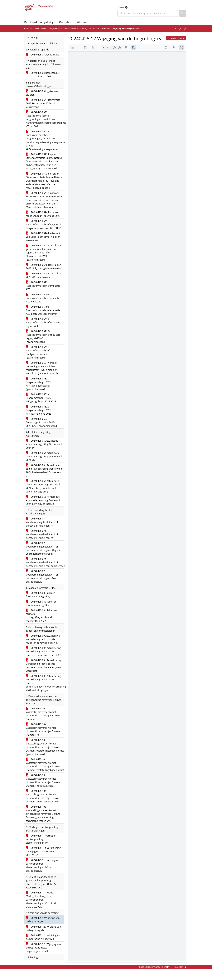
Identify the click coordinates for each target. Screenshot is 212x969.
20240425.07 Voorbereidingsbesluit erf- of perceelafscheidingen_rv (42, 522)
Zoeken (121, 7)
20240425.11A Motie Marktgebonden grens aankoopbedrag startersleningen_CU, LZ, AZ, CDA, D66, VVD (41, 899)
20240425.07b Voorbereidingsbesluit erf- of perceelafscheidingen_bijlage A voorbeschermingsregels (43, 548)
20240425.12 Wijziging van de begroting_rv (43, 919)
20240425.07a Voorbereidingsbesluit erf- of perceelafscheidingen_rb (42, 534)
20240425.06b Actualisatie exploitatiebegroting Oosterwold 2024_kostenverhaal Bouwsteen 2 (44, 470)
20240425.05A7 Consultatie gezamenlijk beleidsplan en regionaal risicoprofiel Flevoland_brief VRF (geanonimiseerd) (43, 252)
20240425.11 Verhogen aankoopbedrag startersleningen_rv (41, 839)
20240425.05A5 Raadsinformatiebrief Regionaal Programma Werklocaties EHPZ (43, 224)
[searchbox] (147, 13)
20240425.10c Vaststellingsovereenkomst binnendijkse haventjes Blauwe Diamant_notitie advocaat (43, 780)
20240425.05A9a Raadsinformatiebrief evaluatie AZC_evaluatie (43, 298)
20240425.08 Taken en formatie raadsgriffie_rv (40, 594)
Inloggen (180, 966)
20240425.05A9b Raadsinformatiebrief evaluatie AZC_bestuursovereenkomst (43, 310)
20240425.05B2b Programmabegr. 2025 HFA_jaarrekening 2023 (38, 410)
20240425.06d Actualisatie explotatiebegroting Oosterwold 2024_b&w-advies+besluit (43, 500)
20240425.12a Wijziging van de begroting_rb (43, 928)
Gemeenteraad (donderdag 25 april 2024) (81, 28)
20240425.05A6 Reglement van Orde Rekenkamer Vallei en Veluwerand (43, 237)
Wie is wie (82, 22)
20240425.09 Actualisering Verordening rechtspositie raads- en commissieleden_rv (43, 639)
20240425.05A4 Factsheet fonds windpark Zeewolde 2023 (43, 214)
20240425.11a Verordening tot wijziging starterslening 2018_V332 (43, 851)
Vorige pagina (175, 38)
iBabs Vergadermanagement (153, 966)
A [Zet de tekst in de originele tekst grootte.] (175, 28)
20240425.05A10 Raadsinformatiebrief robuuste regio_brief (43, 322)
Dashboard (30, 22)
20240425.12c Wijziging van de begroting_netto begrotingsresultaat (43, 947)
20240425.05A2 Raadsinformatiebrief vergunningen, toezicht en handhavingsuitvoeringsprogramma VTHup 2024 (45, 119)
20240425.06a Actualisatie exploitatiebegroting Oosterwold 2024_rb (44, 456)
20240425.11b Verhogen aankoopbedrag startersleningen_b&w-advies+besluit (42, 865)
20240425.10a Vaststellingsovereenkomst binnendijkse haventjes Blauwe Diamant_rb (43, 729)
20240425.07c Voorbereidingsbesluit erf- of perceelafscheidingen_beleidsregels (45, 562)
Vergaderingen (48, 22)
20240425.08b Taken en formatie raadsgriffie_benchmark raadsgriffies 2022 (41, 616)
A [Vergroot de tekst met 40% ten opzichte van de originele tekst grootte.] (185, 28)
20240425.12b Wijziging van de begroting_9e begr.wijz (43, 937)
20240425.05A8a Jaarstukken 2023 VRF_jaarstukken (44, 275)
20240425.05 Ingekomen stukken (42, 93)
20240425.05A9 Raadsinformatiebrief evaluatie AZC (43, 286)
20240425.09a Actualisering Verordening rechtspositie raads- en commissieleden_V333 (44, 651)
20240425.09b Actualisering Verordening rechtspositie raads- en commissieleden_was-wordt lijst (43, 665)
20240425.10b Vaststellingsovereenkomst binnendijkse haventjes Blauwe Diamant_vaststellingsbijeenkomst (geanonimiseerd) (45, 747)
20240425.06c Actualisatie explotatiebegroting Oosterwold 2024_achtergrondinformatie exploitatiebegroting (43, 486)
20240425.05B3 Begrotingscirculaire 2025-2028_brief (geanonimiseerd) (42, 422)
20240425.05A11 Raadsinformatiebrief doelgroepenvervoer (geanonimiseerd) (37, 352)
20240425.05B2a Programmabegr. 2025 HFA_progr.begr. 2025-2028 (41, 398)
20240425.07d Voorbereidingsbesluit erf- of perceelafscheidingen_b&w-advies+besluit (42, 576)
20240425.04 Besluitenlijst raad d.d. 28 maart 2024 (42, 74)
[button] (182, 13)
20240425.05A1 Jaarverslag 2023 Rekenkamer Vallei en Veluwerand (43, 103)
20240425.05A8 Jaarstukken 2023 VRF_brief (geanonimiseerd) (44, 266)
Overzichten (65, 22)
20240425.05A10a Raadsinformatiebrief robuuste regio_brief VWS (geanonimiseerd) (43, 336)
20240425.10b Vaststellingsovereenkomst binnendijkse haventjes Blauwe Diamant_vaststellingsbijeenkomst (45, 765)
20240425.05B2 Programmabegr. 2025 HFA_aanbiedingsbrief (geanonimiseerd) (38, 384)
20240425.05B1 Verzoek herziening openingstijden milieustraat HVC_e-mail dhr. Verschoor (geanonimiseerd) (42, 368)
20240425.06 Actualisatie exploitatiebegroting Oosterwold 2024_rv (44, 444)
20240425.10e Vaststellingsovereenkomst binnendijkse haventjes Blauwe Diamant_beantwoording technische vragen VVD (43, 813)
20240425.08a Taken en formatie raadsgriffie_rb (41, 603)
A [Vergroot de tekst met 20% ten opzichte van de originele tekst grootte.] (180, 28)
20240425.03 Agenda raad (42, 54)
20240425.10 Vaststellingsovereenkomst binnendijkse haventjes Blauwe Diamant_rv (43, 714)
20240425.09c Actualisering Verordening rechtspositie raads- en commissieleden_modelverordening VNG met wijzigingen (45, 683)
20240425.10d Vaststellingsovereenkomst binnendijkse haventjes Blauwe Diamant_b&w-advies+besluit (43, 796)
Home (43, 28)
